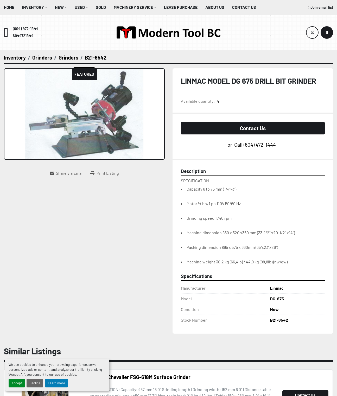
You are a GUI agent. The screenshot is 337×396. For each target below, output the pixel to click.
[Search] (327, 32)
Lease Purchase (181, 7)
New (59, 7)
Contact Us (244, 7)
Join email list (321, 7)
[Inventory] (15, 57)
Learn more (56, 383)
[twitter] (312, 32)
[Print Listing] (104, 173)
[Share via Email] (66, 173)
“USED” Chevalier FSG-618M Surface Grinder (140, 377)
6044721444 (23, 36)
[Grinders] (42, 57)
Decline (34, 383)
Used (80, 7)
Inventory (33, 7)
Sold (101, 7)
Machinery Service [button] (133, 7)
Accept (16, 383)
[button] (34, 7)
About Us (214, 7)
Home (9, 7)
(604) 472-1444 (26, 29)
